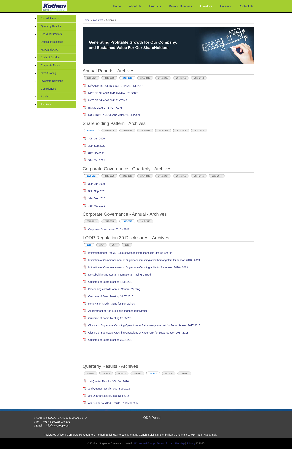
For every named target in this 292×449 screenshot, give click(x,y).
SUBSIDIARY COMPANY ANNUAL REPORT (114, 114)
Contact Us (246, 6)
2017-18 (137, 373)
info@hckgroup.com (57, 425)
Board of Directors (51, 34)
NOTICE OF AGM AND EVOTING (108, 100)
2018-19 (122, 373)
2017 (101, 245)
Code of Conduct (50, 57)
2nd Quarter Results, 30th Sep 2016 (109, 388)
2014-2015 (181, 78)
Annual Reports (50, 18)
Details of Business (52, 41)
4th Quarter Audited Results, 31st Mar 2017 (113, 403)
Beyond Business (180, 6)
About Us (135, 6)
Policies (45, 96)
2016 (114, 245)
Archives (46, 104)
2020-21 (90, 373)
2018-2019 (109, 78)
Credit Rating (48, 73)
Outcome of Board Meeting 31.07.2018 (110, 296)
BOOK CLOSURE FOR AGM (105, 107)
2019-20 (106, 373)
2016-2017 (145, 78)
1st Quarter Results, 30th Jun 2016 (108, 381)
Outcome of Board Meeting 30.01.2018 (110, 339)
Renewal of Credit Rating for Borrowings (111, 303)
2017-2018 (127, 78)
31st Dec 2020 (96, 153)
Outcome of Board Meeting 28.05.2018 (110, 318)
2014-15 (184, 373)
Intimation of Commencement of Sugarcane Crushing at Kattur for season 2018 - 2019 (138, 267)
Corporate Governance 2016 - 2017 (108, 229)
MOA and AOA (49, 49)
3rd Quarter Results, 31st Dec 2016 (108, 395)
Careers (225, 6)
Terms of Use (164, 443)
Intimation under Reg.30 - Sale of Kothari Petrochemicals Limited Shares (130, 252)
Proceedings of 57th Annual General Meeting (114, 289)
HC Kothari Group (144, 443)
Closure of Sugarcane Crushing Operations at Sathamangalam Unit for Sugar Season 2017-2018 (144, 325)
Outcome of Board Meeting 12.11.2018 (110, 281)
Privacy (191, 443)
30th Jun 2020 (96, 138)
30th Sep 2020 (96, 145)
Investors (206, 6)
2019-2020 (91, 78)
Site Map (179, 443)
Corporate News (50, 65)
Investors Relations (52, 80)
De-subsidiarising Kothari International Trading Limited (119, 274)
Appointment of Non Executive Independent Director (118, 310)
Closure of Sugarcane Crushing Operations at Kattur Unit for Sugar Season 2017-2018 (138, 332)
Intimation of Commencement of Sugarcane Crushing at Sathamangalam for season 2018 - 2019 (144, 260)
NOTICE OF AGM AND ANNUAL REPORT (113, 93)
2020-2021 (91, 130)
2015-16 (168, 373)
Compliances (48, 88)
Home (117, 6)
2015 (127, 245)
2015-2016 (163, 78)
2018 (89, 245)
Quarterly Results (51, 26)
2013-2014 (199, 78)
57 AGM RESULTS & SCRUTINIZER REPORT (116, 85)
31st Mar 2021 (96, 160)
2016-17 (154, 373)
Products (155, 6)
